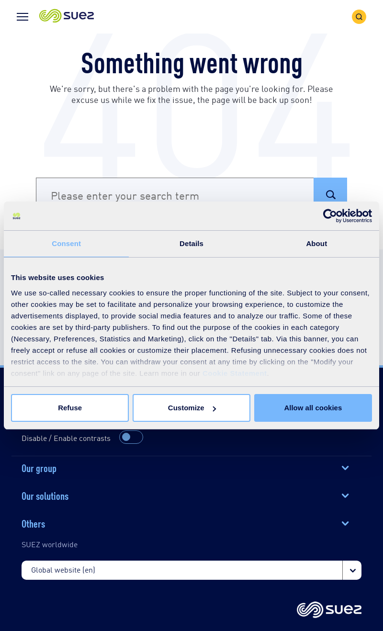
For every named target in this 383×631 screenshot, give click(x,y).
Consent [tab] (66, 243)
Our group (39, 467)
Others (33, 523)
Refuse (70, 408)
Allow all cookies (313, 408)
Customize (192, 408)
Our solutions (45, 495)
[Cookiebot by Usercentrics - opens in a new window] (330, 216)
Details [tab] (191, 243)
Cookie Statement (235, 373)
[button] (66, 16)
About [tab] (316, 243)
